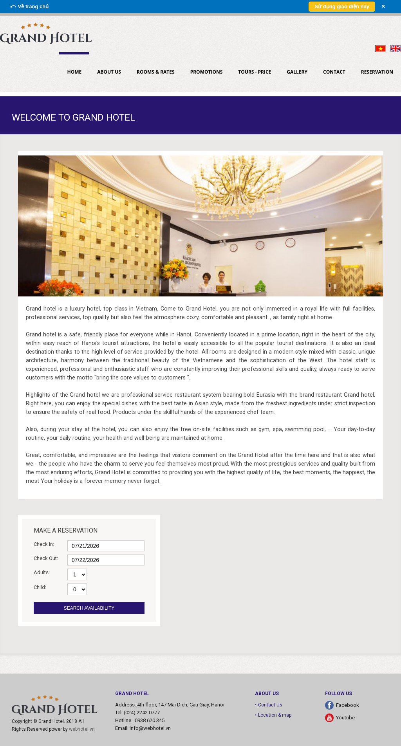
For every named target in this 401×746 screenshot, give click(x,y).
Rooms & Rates (156, 72)
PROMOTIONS (206, 72)
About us (109, 72)
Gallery (297, 72)
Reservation (377, 72)
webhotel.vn (82, 729)
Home (74, 72)
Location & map (274, 715)
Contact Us (270, 705)
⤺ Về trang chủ (29, 6)
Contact (334, 72)
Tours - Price (254, 72)
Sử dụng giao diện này (341, 6)
